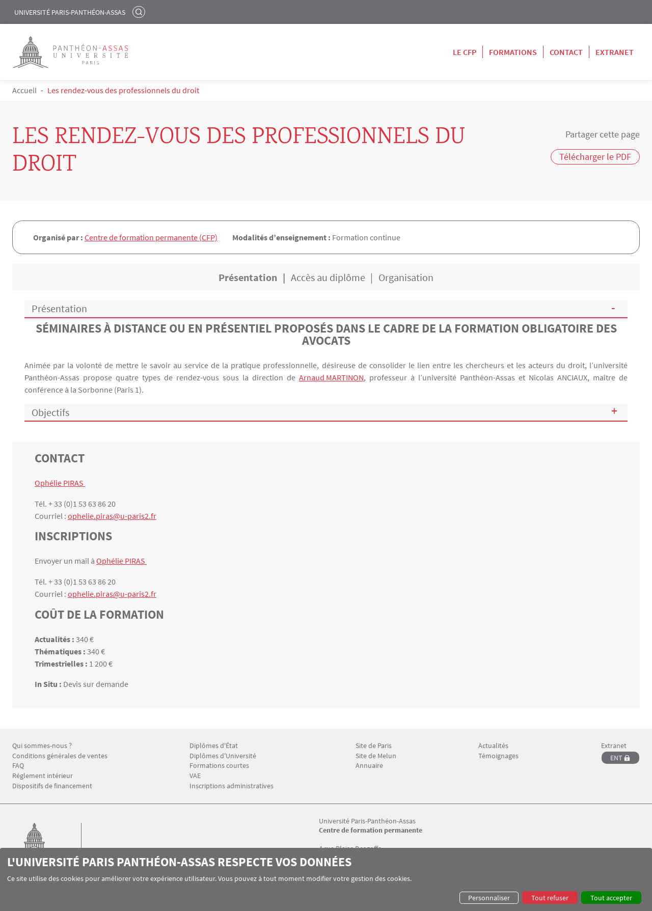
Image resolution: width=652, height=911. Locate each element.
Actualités (493, 743)
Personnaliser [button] (489, 897)
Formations (513, 52)
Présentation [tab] (248, 276)
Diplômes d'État (213, 743)
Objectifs (50, 411)
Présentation (59, 307)
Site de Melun (376, 753)
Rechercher (140, 11)
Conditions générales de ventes (59, 753)
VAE (195, 773)
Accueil (24, 90)
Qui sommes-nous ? (42, 743)
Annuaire (369, 763)
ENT (616, 755)
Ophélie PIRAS (60, 482)
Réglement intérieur (42, 773)
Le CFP (464, 52)
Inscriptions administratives (231, 784)
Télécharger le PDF (595, 156)
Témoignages (498, 753)
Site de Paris (374, 743)
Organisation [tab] (405, 276)
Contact (566, 52)
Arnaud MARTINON (331, 377)
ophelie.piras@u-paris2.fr (112, 515)
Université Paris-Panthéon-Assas (69, 12)
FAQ (18, 763)
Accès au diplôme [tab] (328, 276)
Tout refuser (549, 897)
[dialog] (326, 879)
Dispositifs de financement (52, 784)
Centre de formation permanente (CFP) (151, 237)
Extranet (614, 52)
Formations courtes (219, 763)
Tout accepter (611, 897)
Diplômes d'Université (222, 753)
